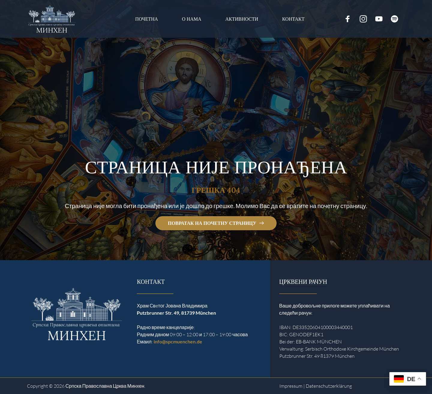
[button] (13, 381)
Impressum (290, 386)
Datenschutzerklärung (329, 386)
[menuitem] (147, 19)
